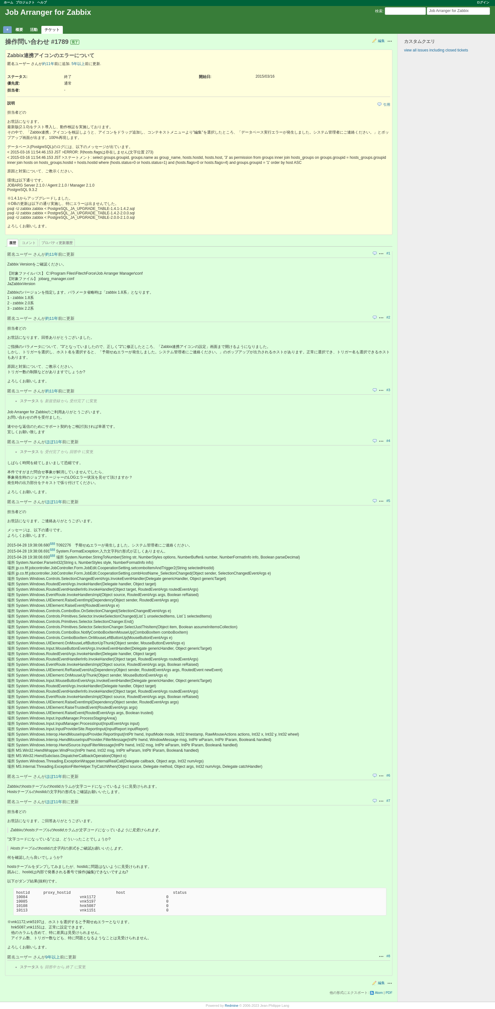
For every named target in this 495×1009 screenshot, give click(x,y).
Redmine (231, 1005)
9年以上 (52, 957)
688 (52, 544)
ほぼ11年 (53, 441)
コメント (29, 243)
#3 (388, 390)
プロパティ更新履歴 (57, 243)
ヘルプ (42, 2)
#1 (388, 253)
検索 (379, 11)
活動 (34, 29)
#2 (388, 317)
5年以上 (78, 64)
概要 (19, 29)
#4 (388, 441)
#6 (388, 775)
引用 (386, 104)
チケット (52, 29)
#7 (388, 801)
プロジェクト (25, 2)
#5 (388, 501)
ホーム (8, 2)
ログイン (483, 2)
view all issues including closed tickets (436, 50)
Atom (379, 992)
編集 (381, 41)
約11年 (48, 64)
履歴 (12, 243)
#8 (388, 956)
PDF (388, 992)
